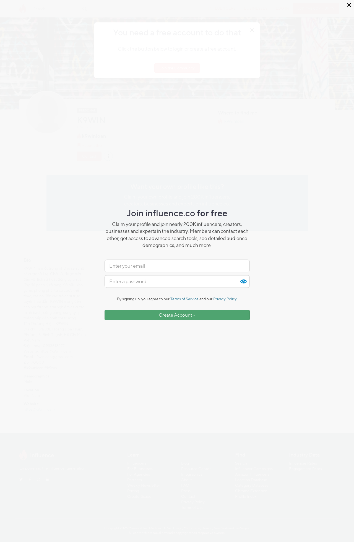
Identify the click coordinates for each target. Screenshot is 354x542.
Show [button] (243, 281)
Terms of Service (184, 298)
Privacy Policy (224, 298)
